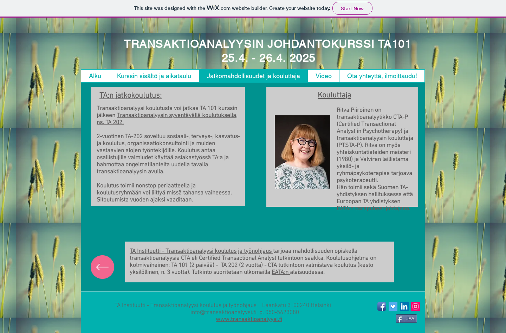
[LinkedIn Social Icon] (404, 306)
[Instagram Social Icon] (415, 306)
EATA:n (281, 272)
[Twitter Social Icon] (393, 306)
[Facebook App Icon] (381, 306)
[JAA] (406, 318)
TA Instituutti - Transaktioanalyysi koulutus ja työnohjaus (201, 251)
